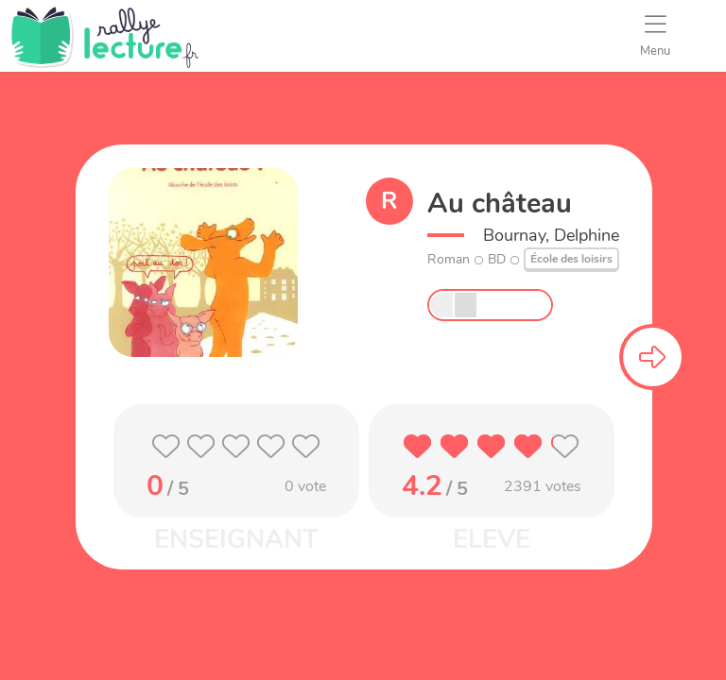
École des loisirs (571, 258)
